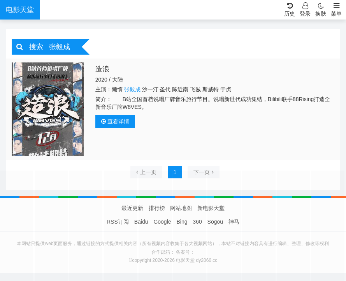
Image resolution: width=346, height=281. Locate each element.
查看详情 (115, 121)
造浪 (102, 69)
